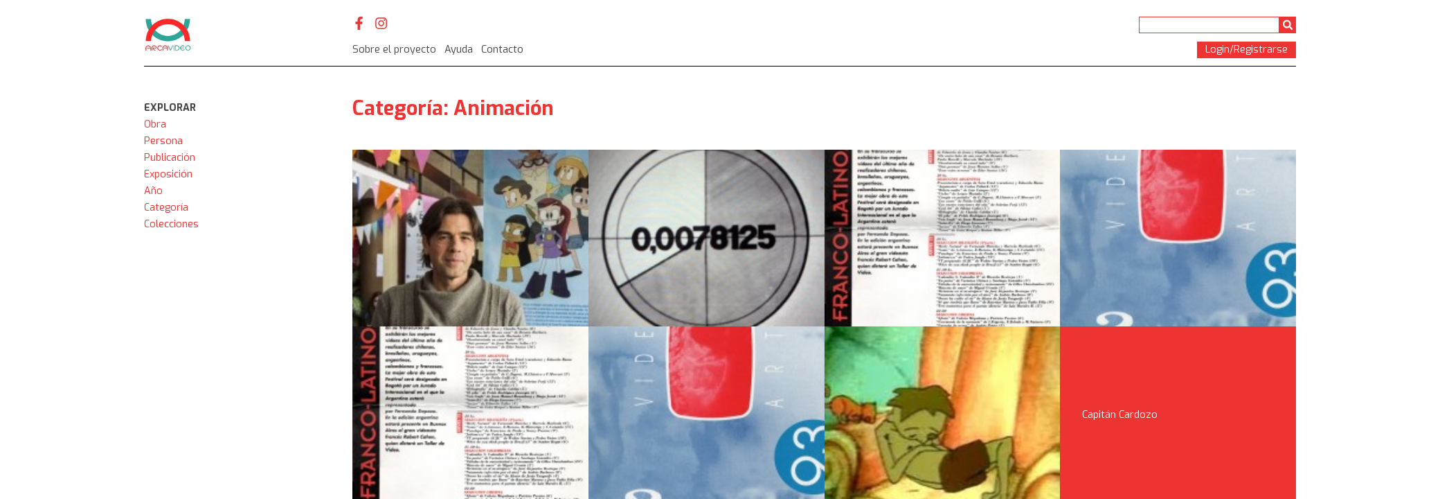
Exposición (168, 174)
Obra (155, 124)
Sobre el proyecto (394, 49)
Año (153, 191)
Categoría (166, 207)
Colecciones (171, 224)
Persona (163, 141)
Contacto (502, 49)
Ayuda (458, 49)
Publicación (169, 157)
